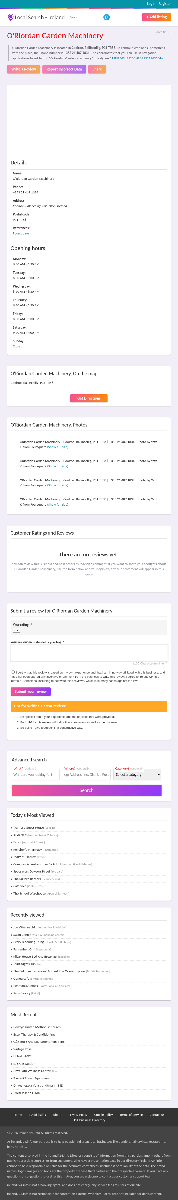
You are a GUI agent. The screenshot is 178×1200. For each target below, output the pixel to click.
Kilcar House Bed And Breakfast (41, 956)
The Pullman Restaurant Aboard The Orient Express (61, 971)
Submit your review (31, 691)
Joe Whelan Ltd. (39, 927)
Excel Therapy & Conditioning (34, 1034)
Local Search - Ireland (40, 17)
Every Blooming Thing (42, 942)
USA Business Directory (89, 1120)
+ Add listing (156, 17)
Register (165, 3)
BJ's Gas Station (24, 1064)
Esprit (29, 842)
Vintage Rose (22, 1049)
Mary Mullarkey (30, 857)
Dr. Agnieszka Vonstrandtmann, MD (38, 1085)
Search (87, 790)
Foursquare (21, 233)
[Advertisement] (89, 123)
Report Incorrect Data (64, 69)
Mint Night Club (27, 964)
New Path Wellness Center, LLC (35, 1071)
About (57, 1115)
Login (151, 3)
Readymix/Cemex (41, 986)
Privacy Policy (77, 1115)
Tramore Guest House (34, 827)
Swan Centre (39, 935)
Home (17, 1115)
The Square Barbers (36, 879)
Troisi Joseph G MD (26, 1093)
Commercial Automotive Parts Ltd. (52, 864)
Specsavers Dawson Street (38, 871)
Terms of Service (131, 1115)
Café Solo (28, 886)
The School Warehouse (41, 893)
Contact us (156, 1115)
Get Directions (89, 398)
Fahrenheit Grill (32, 949)
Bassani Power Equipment (31, 1078)
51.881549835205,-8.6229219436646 (136, 58)
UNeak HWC (22, 1056)
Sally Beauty (26, 993)
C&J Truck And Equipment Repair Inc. (39, 1042)
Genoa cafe (33, 978)
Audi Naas (35, 835)
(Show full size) (57, 447)
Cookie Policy (103, 1115)
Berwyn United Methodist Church (37, 1027)
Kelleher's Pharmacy (36, 849)
